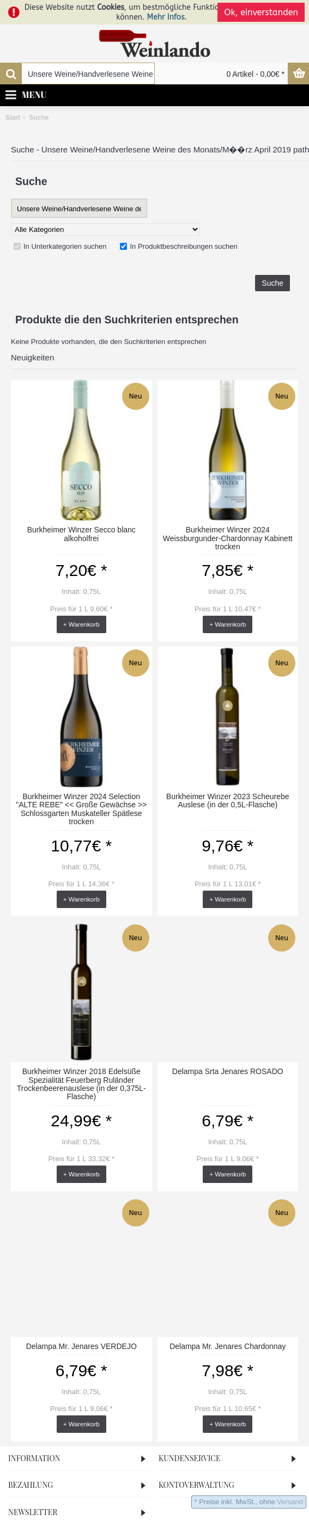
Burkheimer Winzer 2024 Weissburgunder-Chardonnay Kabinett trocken (228, 538)
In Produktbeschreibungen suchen (178, 246)
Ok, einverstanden (261, 12)
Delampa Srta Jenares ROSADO (227, 1071)
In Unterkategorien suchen (60, 246)
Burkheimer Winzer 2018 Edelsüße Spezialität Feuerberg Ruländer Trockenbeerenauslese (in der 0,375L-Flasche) (81, 1084)
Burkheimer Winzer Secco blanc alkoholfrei (81, 533)
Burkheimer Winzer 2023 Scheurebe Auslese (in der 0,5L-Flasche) (227, 800)
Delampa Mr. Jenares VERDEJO (81, 1346)
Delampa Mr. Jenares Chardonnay (227, 1346)
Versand (290, 1502)
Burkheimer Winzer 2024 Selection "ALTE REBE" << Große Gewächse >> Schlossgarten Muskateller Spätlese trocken (81, 809)
